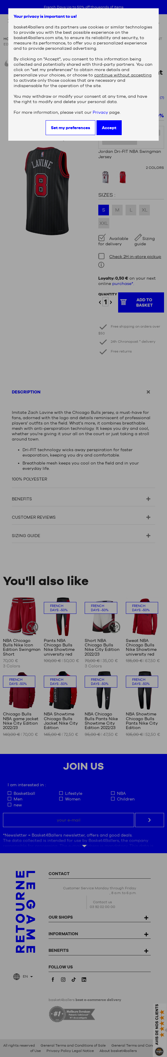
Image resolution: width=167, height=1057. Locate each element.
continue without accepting (123, 75)
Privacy (100, 112)
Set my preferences (70, 127)
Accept (109, 127)
